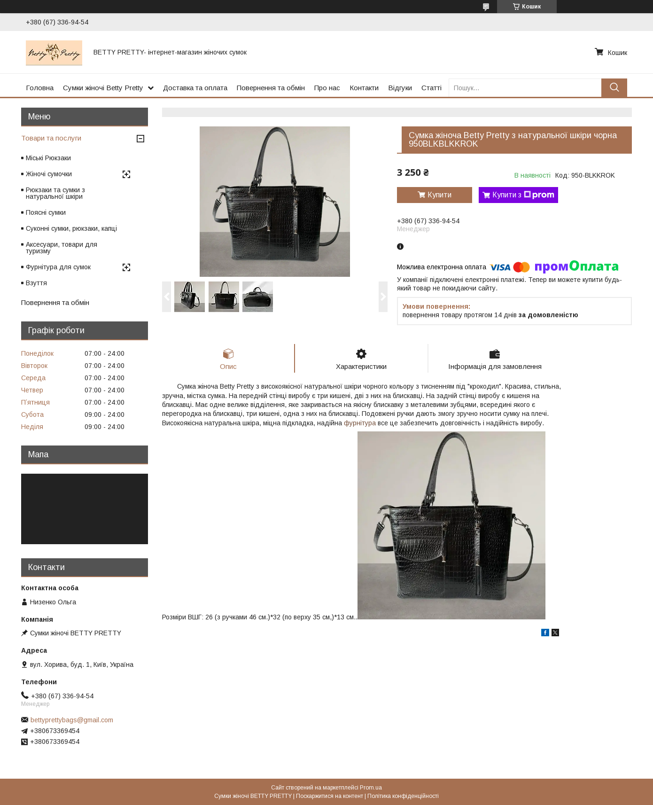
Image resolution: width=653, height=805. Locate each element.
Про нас (327, 88)
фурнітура (360, 423)
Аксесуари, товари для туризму (61, 248)
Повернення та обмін (271, 88)
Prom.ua (371, 787)
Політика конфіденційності (403, 796)
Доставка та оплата (195, 88)
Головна (40, 88)
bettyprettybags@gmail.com (72, 720)
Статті (431, 88)
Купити (439, 195)
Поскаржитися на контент (329, 796)
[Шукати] (614, 87)
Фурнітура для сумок (58, 267)
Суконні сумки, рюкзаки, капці (71, 228)
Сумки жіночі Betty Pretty (103, 88)
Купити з (523, 195)
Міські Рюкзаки (48, 158)
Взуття (36, 283)
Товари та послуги (51, 138)
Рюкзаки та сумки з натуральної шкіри (55, 193)
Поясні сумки (46, 212)
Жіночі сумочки (49, 174)
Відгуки (400, 88)
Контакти (364, 88)
